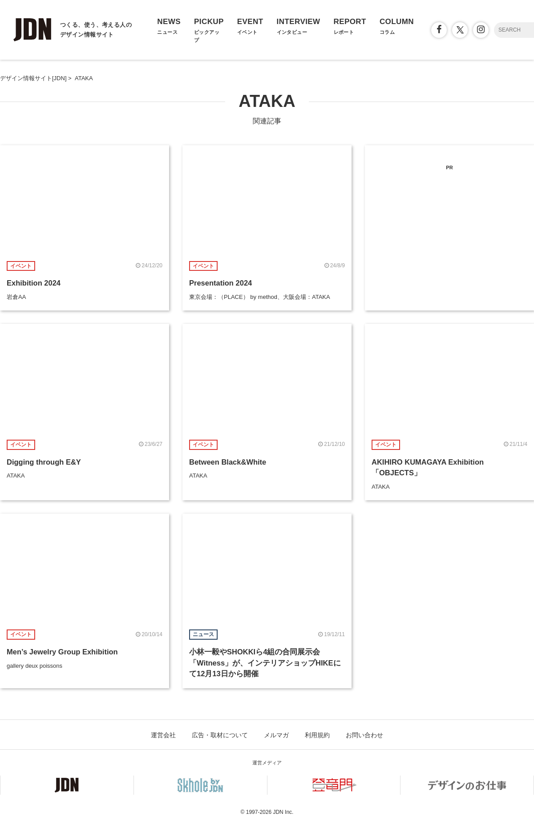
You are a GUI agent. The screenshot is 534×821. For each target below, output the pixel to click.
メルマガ (276, 735)
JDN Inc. (283, 812)
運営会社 (163, 735)
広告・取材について (220, 735)
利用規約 (317, 735)
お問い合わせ (364, 735)
